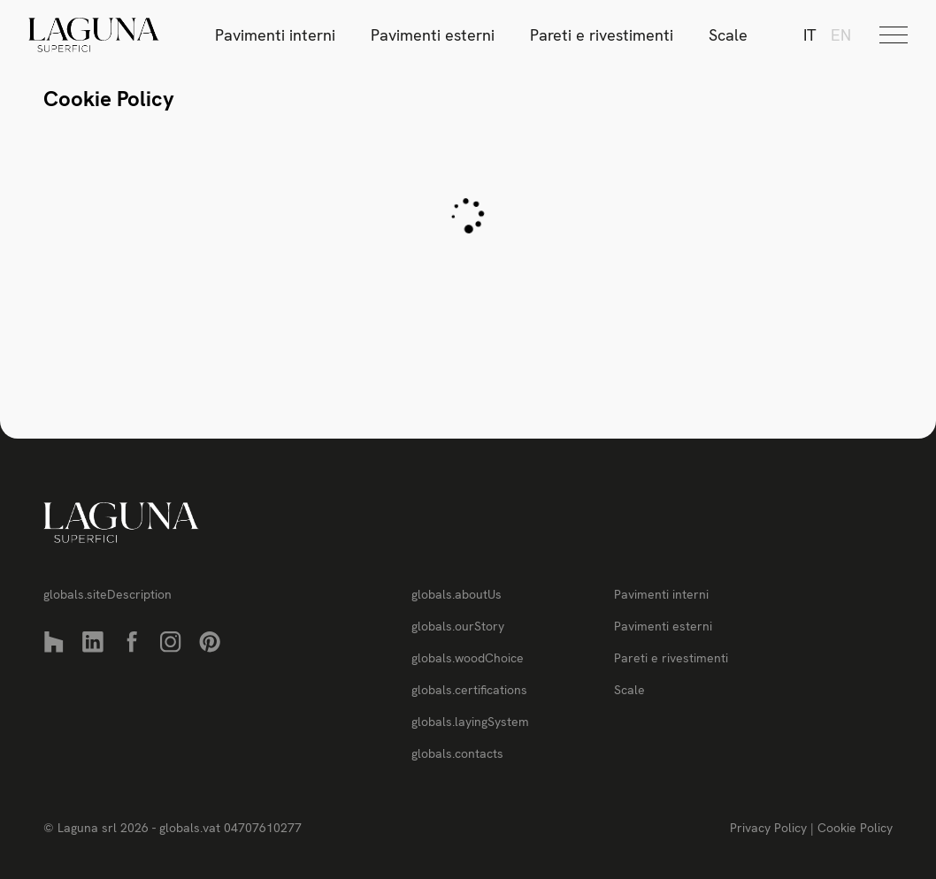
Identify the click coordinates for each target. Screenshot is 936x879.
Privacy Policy (770, 828)
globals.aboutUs (456, 594)
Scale (728, 35)
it (810, 35)
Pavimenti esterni (433, 35)
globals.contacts (457, 753)
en (841, 35)
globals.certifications (469, 690)
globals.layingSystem (470, 722)
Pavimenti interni (275, 35)
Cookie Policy (855, 828)
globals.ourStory (457, 626)
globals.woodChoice (467, 658)
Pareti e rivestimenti (601, 35)
